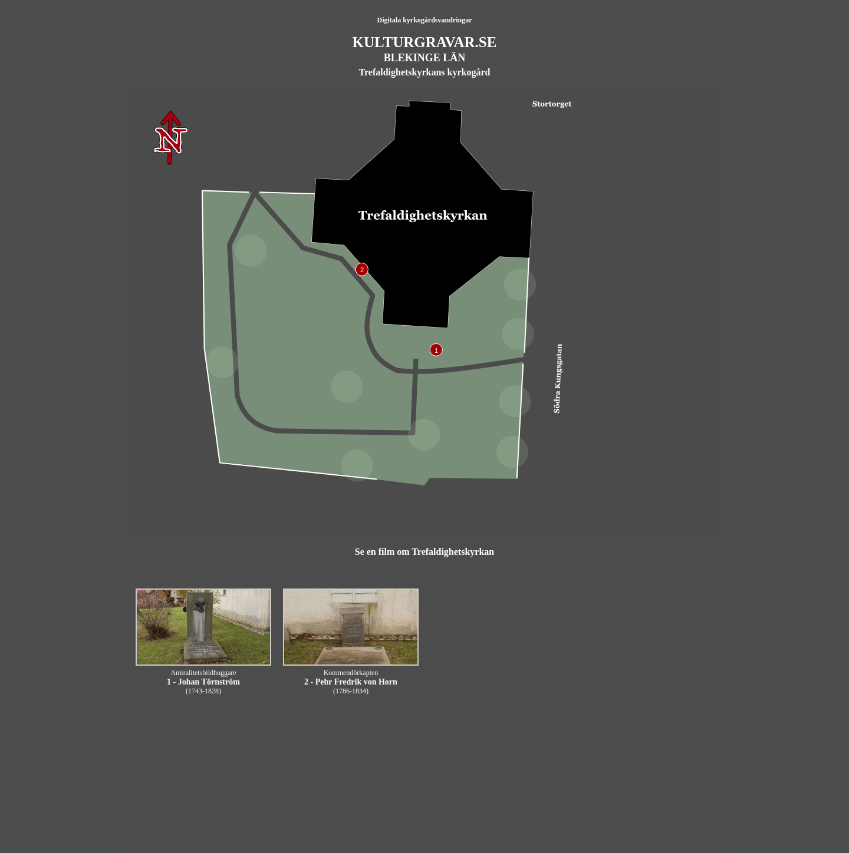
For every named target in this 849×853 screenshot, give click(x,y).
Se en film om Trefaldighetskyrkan (424, 552)
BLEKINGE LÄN (425, 58)
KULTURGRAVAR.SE (425, 42)
